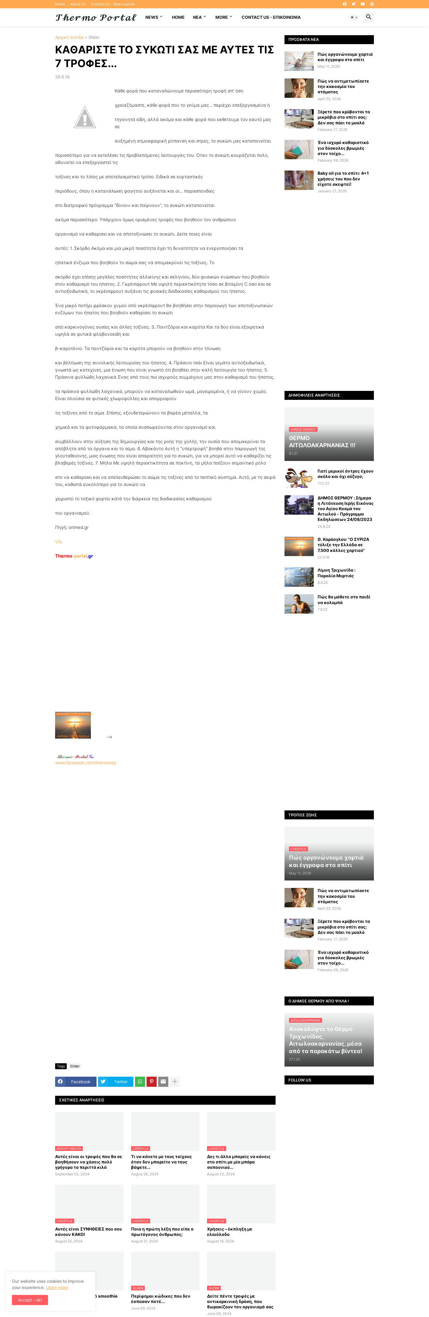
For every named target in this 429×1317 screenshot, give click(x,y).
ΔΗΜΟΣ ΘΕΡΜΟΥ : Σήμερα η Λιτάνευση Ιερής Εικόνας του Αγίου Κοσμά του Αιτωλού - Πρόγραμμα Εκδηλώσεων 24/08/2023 (346, 508)
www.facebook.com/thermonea (165, 841)
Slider (94, 37)
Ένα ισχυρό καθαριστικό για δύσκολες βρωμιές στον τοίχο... (343, 148)
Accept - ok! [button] (30, 1299)
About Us (78, 4)
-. (75, 756)
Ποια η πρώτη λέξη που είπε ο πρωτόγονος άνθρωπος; (162, 1231)
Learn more (57, 1287)
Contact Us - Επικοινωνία (112, 4)
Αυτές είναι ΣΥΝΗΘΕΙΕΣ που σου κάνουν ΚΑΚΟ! (88, 1231)
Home (60, 4)
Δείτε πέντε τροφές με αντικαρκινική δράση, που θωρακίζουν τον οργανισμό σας (240, 1301)
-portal (74, 556)
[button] (354, 17)
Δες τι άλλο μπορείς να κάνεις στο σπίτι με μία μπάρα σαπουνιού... (239, 1162)
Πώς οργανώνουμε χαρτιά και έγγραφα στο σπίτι (345, 57)
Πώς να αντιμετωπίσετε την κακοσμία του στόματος (343, 86)
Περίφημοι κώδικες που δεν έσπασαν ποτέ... (160, 1298)
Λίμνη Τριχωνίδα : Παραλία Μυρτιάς (336, 572)
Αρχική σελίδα (69, 37)
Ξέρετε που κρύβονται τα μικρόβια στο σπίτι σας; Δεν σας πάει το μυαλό (344, 117)
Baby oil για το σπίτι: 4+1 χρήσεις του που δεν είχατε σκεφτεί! (343, 178)
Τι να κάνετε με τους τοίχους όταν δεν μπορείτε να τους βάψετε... (161, 1162)
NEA (197, 17)
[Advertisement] (158, 649)
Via (58, 541)
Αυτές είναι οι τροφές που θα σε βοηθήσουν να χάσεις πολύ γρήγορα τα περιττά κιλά (88, 1162)
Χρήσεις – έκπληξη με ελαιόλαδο (229, 1231)
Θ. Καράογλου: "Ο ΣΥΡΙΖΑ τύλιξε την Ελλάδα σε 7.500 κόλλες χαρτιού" (343, 545)
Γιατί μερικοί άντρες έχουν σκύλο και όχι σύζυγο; (346, 473)
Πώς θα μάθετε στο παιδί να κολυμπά (344, 599)
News (151, 17)
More (221, 17)
